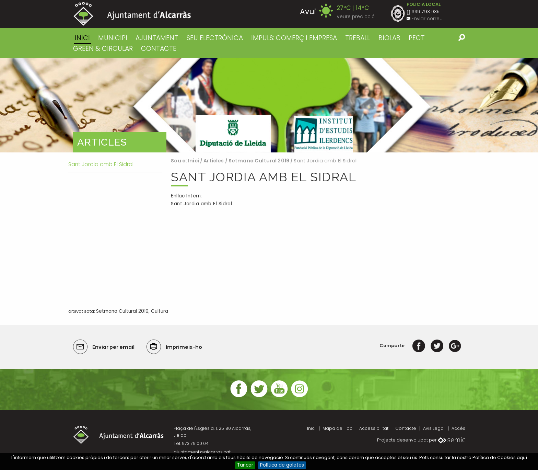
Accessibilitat (373, 428)
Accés (458, 428)
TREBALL (357, 38)
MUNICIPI (112, 38)
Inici (82, 38)
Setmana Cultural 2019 (259, 160)
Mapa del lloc (337, 428)
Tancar (245, 465)
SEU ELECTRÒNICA (215, 38)
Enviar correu (427, 18)
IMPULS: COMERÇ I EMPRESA (294, 38)
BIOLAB (389, 38)
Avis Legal (434, 428)
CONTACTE (158, 48)
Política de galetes (282, 465)
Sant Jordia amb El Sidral (201, 203)
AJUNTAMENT (157, 38)
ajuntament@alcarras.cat (202, 452)
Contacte (405, 428)
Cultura (159, 311)
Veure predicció (356, 16)
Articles (213, 160)
